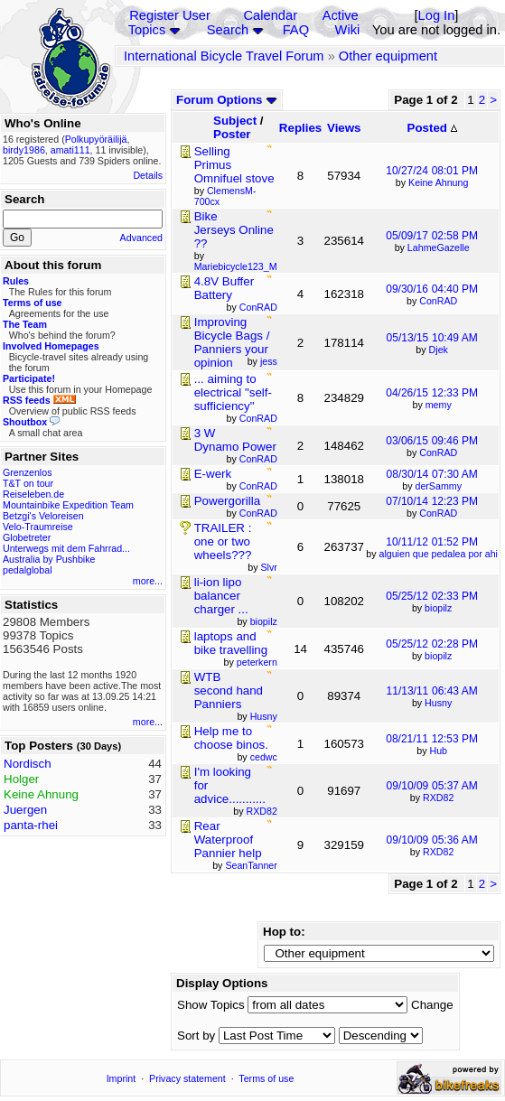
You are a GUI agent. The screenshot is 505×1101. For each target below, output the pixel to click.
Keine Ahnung (438, 182)
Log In (436, 15)
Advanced (141, 237)
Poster (231, 134)
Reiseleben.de (33, 494)
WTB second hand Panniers (228, 690)
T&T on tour (28, 483)
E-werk (212, 474)
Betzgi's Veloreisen (43, 515)
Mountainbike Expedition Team (68, 504)
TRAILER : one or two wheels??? (223, 541)
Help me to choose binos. (231, 737)
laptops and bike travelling (231, 643)
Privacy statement (187, 1078)
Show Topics (211, 1005)
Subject (235, 120)
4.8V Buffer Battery (224, 288)
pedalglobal (27, 569)
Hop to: (284, 931)
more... (148, 580)
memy (439, 404)
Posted (432, 128)
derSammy (438, 486)
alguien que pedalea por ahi (438, 553)
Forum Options (226, 100)
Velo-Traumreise (38, 526)
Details (148, 175)
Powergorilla (227, 501)
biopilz (438, 607)
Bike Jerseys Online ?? (234, 230)
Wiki (347, 30)
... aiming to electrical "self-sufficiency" (233, 392)
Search (227, 30)
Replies (300, 128)
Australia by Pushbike (49, 559)
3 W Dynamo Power (235, 439)
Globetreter (27, 537)
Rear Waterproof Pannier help (228, 839)
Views (344, 128)
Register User (169, 15)
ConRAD (438, 300)
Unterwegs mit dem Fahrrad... (66, 548)
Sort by (196, 1035)
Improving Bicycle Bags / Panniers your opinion (232, 342)
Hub (438, 750)
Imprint (121, 1078)
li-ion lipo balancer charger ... (221, 595)
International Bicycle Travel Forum (224, 56)
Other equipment (388, 56)
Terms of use (266, 1078)
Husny (438, 702)
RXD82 (438, 797)
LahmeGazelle (438, 247)
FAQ (296, 30)
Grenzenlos (27, 472)
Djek (438, 349)
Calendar (270, 15)
